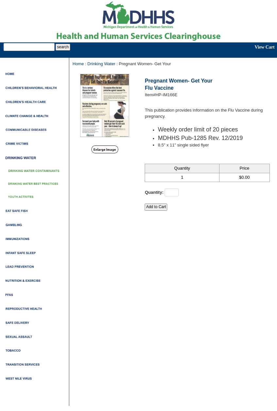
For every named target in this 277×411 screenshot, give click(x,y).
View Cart (264, 47)
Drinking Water (101, 63)
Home (78, 63)
